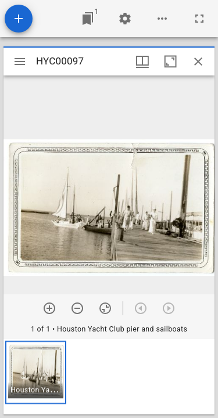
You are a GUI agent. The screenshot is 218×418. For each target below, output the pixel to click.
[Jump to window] (88, 19)
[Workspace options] (162, 19)
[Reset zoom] (105, 308)
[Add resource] (19, 19)
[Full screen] (199, 19)
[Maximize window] (170, 61)
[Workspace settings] (125, 19)
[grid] (109, 377)
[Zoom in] (49, 308)
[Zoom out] (77, 308)
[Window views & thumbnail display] (142, 61)
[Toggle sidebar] (20, 61)
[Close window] (198, 61)
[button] (35, 372)
